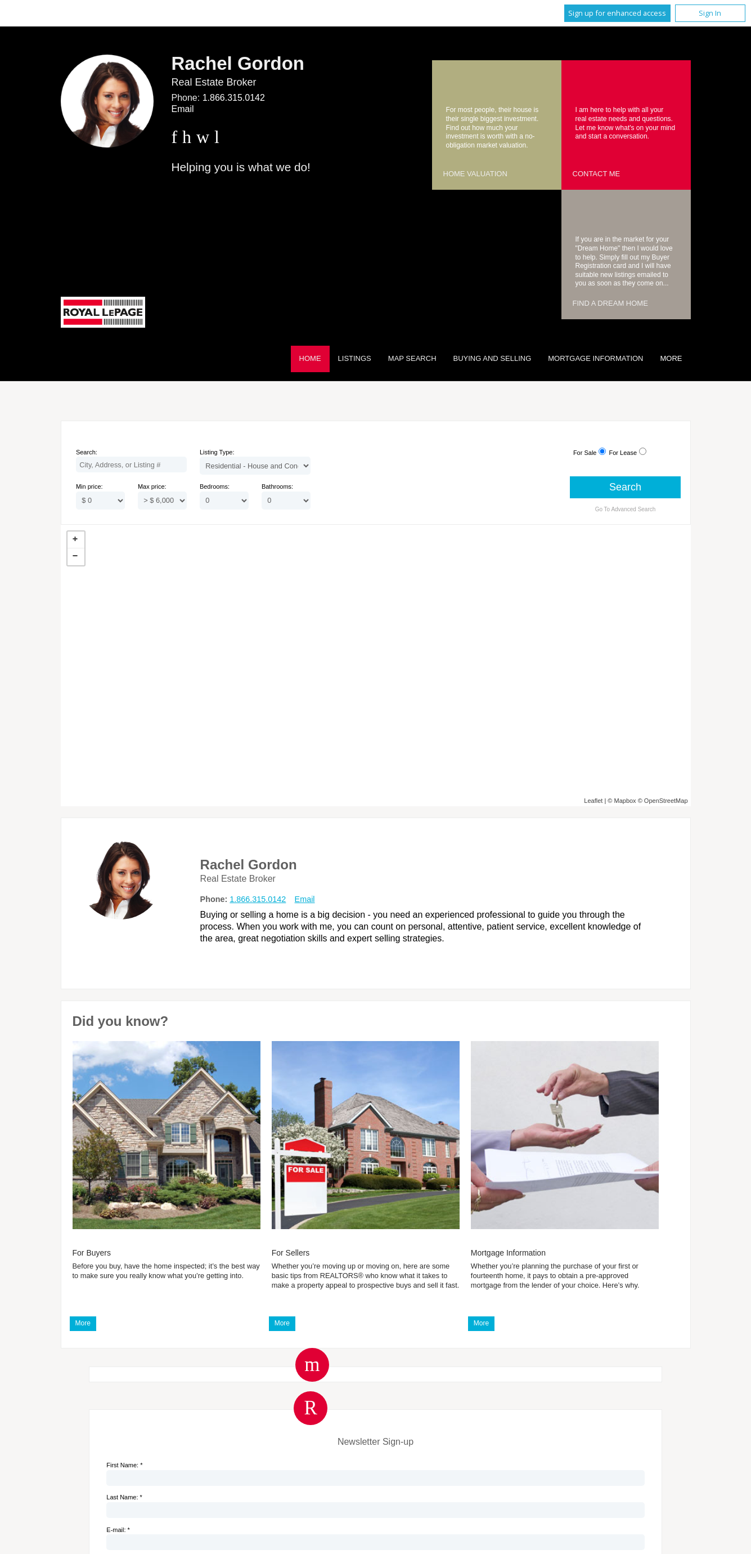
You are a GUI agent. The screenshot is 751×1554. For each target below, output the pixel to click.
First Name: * (124, 1465)
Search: (86, 452)
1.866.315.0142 (234, 97)
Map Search (412, 358)
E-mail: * (118, 1529)
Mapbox (625, 800)
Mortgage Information (595, 358)
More (83, 1323)
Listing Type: (217, 452)
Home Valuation (475, 173)
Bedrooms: (215, 486)
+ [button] (76, 540)
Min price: (89, 486)
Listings (354, 358)
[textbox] (131, 464)
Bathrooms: (277, 486)
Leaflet (593, 800)
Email (183, 109)
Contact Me (596, 173)
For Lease (623, 452)
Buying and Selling (492, 358)
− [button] (76, 556)
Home (310, 358)
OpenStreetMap (666, 800)
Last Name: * (124, 1497)
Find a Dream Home (610, 303)
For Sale (585, 452)
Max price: (152, 486)
